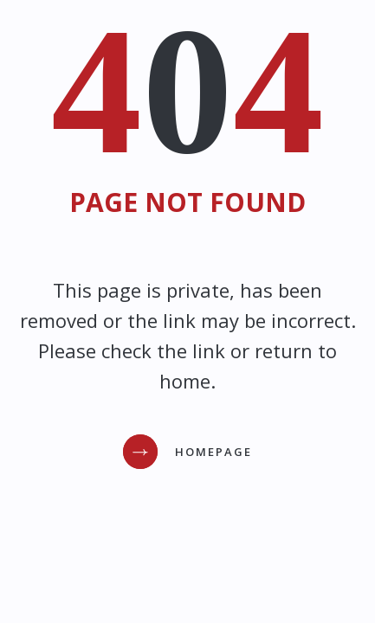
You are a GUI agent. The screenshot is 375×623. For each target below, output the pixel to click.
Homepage (213, 451)
